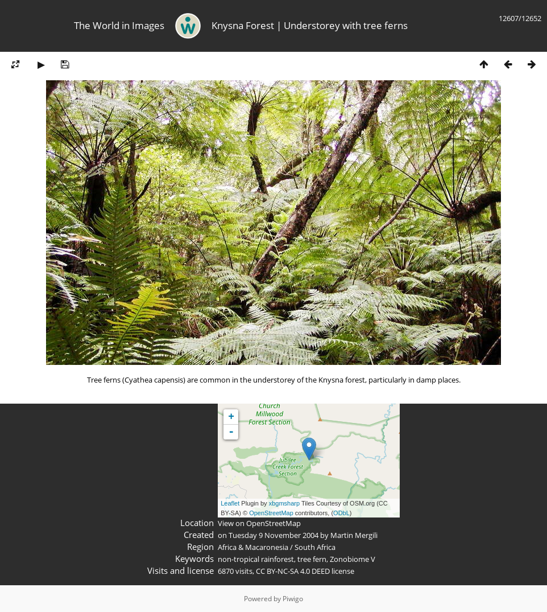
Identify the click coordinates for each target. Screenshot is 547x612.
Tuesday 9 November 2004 (273, 535)
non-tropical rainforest (256, 559)
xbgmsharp (284, 503)
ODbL (341, 513)
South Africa (315, 547)
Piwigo (293, 598)
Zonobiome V (352, 559)
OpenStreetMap (271, 513)
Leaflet (230, 503)
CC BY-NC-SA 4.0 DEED (293, 571)
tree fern (311, 559)
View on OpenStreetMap (259, 523)
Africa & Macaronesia (253, 547)
